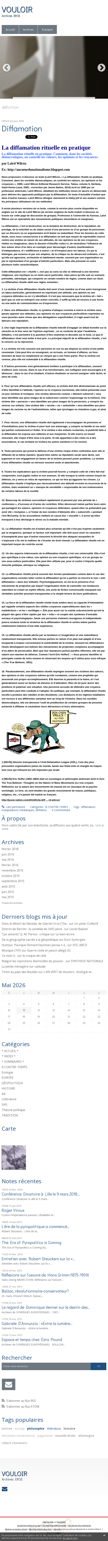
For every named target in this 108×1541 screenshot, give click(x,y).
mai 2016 (8, 859)
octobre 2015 (11, 876)
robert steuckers (14, 1443)
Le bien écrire (65, 934)
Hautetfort (61, 1522)
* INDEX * (8, 1056)
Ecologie (7, 1072)
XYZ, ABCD (80, 945)
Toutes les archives (12, 903)
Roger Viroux (13, 1210)
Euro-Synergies (74, 940)
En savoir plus (70, 1538)
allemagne (86, 1436)
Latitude (40, 966)
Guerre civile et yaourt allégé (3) (49, 950)
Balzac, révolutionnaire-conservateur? (35, 1291)
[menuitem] (10, 29)
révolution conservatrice (18, 1436)
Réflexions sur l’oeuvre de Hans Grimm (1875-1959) (45, 1275)
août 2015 (8, 886)
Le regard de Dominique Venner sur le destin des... (46, 1307)
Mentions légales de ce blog (40, 1529)
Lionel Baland (78, 929)
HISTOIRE (8, 1088)
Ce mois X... (9, 956)
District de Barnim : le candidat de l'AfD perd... (32, 929)
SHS (4, 1104)
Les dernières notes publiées (54, 1525)
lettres (7, 1428)
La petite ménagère (15, 966)
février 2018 (10, 849)
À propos (47, 29)
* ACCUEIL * (10, 1051)
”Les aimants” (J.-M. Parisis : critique (26, 934)
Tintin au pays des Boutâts (20, 972)
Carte (9, 1128)
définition (41, 810)
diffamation (88, 807)
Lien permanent (13, 807)
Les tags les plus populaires (79, 1525)
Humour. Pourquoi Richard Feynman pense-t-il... (34, 945)
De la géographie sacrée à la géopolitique (30, 940)
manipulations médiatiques (18, 810)
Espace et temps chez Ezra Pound (32, 1339)
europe (20, 1428)
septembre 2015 (13, 881)
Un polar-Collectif (86, 924)
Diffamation (22, 128)
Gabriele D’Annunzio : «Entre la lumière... (37, 1323)
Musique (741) (11, 950)
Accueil (10, 29)
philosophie (35, 1428)
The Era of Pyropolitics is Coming (31, 1242)
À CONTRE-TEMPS (14, 1067)
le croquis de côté (34, 956)
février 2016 (10, 865)
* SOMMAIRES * (13, 1062)
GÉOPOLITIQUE (12, 1083)
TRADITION (10, 1115)
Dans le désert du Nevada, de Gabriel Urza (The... (35, 924)
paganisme (45, 1436)
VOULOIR (17, 9)
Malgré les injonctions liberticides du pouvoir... (33, 961)
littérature (54, 1428)
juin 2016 (8, 854)
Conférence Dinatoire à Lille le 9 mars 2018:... (41, 1194)
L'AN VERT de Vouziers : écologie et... (68, 972)
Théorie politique (13, 1110)
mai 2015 (8, 897)
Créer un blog (48, 1522)
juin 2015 (8, 892)
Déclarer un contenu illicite (16, 1529)
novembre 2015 (12, 870)
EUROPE (7, 1078)
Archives (28, 29)
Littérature (9, 1099)
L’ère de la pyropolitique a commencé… (35, 1226)
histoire (69, 1428)
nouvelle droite (65, 1436)
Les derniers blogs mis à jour (29, 1525)
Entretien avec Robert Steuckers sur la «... (38, 1258)
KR (3, 1094)
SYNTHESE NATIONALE (87, 961)
